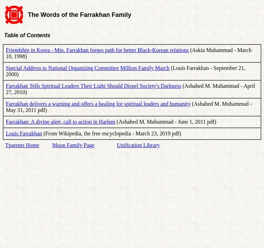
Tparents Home (22, 145)
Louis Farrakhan (24, 133)
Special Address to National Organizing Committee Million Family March (87, 68)
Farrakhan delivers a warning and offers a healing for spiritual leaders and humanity (98, 104)
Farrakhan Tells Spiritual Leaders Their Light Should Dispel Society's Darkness (93, 86)
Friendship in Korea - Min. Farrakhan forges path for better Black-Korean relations (97, 50)
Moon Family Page (73, 145)
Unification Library (138, 145)
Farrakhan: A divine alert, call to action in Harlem (61, 122)
